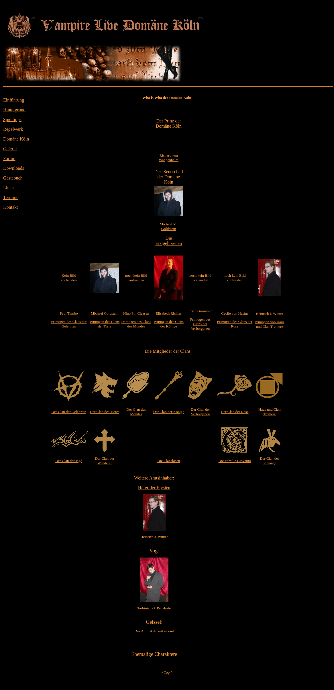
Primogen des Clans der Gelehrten (69, 323)
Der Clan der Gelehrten (68, 412)
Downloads (13, 168)
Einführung (13, 100)
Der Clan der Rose (234, 412)
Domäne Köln (16, 139)
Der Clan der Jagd (68, 461)
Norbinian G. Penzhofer (154, 608)
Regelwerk (13, 129)
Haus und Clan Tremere (269, 411)
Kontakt (10, 207)
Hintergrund (14, 109)
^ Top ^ (166, 672)
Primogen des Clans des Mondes (136, 323)
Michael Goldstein (104, 313)
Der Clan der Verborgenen (200, 411)
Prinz (169, 120)
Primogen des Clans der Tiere (104, 323)
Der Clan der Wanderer (104, 460)
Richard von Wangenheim (168, 157)
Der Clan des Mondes (136, 411)
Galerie (10, 148)
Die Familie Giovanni (235, 461)
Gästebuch (13, 178)
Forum (9, 158)
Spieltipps (12, 119)
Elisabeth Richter (169, 313)
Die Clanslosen (168, 461)
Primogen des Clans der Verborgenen (200, 324)
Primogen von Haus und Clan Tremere (269, 324)
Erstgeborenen (169, 243)
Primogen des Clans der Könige (169, 323)
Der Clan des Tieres (104, 412)
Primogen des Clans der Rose (234, 323)
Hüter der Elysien (154, 487)
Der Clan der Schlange (269, 460)
